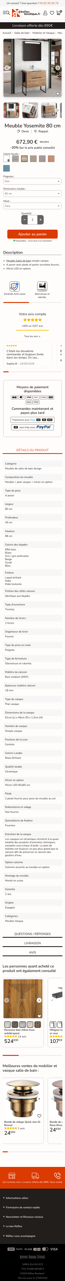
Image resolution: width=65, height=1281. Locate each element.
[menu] (6, 13)
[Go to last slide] (7, 67)
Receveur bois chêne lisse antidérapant (19, 1031)
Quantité (26, 213)
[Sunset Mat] (51, 159)
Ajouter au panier (32, 234)
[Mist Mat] (42, 159)
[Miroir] (32, 206)
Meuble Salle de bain (18, 261)
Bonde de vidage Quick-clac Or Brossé (22, 1123)
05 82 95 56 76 (49, 3)
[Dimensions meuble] (32, 193)
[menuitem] (11, 110)
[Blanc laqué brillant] (6, 159)
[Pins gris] (15, 159)
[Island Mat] (6, 168)
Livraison (32, 943)
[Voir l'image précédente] (6, 1000)
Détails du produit (32, 450)
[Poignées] (32, 181)
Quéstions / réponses (32, 934)
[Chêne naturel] (24, 159)
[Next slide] (57, 110)
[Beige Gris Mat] (33, 159)
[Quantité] (32, 219)
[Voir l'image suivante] (39, 1000)
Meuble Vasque (14, 921)
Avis (32, 952)
